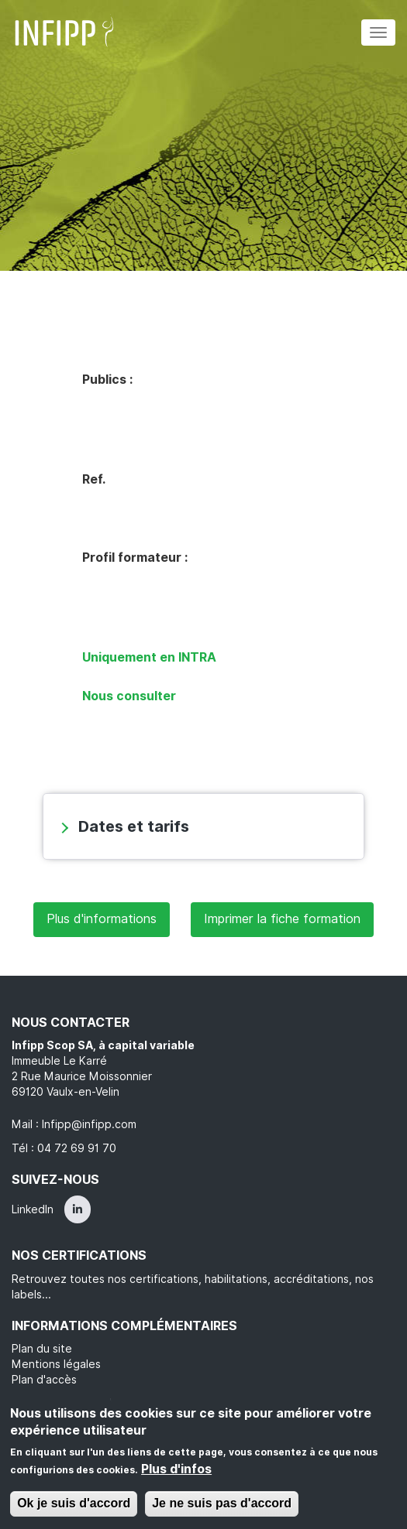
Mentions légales (56, 1364)
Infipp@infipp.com (89, 1124)
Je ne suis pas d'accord (221, 1503)
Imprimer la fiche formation (282, 919)
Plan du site (42, 1349)
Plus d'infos (176, 1469)
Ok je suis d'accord (73, 1503)
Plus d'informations (102, 919)
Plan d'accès (44, 1379)
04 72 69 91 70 (76, 1148)
